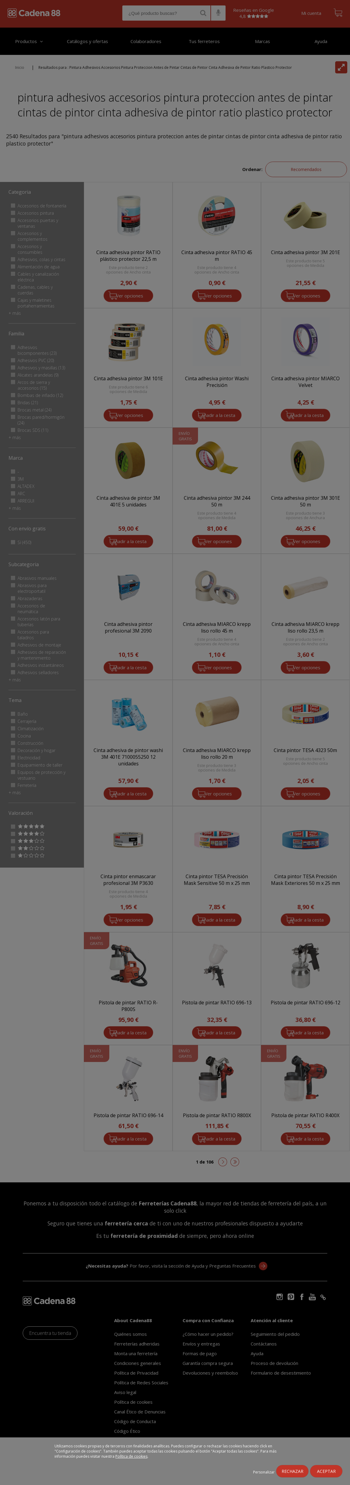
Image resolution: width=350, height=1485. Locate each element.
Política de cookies (131, 1456)
